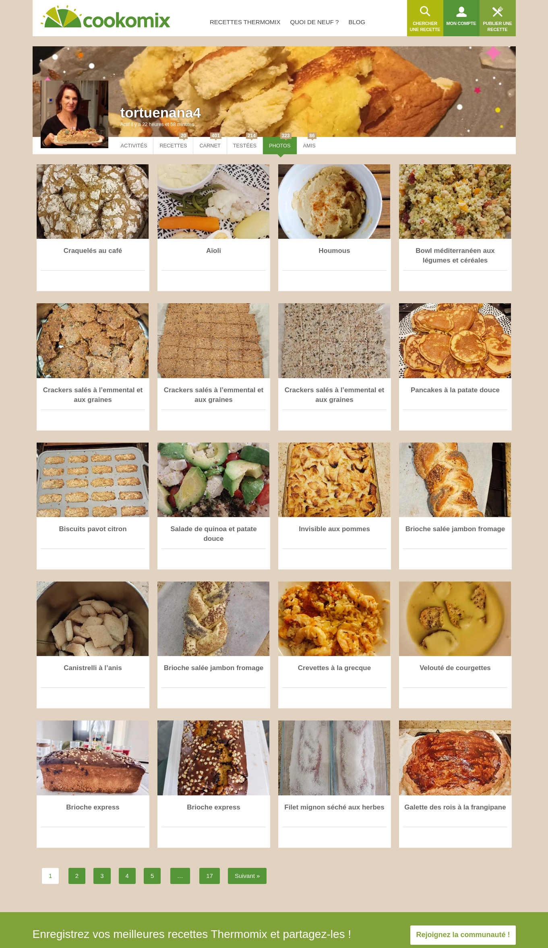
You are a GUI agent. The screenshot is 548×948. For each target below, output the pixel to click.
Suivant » (247, 875)
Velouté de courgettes (455, 668)
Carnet (210, 143)
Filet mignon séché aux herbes (334, 807)
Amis (309, 143)
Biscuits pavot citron (92, 529)
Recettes (173, 143)
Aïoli (213, 251)
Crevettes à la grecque (334, 668)
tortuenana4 (160, 112)
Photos (280, 143)
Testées (245, 143)
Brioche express (92, 807)
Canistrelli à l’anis (93, 668)
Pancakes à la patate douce (455, 390)
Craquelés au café (93, 251)
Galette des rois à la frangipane (455, 807)
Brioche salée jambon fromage (455, 529)
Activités (134, 146)
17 (209, 875)
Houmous (334, 251)
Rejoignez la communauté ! (463, 935)
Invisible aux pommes (334, 529)
